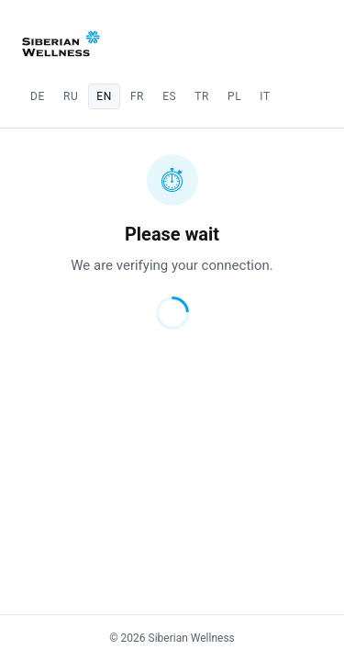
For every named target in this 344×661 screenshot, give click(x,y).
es (169, 96)
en (104, 96)
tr (201, 96)
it (265, 96)
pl (234, 96)
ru (70, 96)
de (37, 96)
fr (137, 96)
